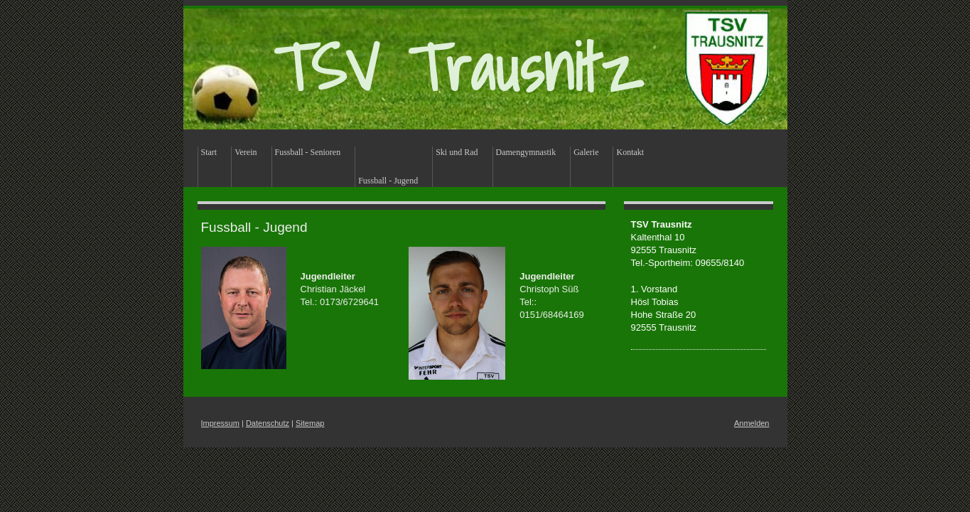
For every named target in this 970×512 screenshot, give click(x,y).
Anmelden (752, 423)
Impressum (220, 423)
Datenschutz (267, 423)
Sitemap (310, 423)
